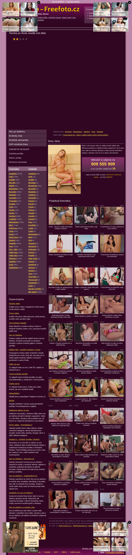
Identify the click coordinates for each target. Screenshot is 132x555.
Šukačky (100, 132)
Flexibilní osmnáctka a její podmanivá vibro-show (86, 255)
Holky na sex (14, 364)
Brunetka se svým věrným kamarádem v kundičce (60, 455)
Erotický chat (15, 136)
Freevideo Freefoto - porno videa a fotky (44, 9)
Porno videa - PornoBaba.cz (20, 425)
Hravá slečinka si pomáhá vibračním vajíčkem (61, 483)
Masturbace (77, 132)
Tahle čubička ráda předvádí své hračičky (86, 455)
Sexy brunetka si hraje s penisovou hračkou (112, 509)
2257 (56, 552)
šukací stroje (67, 18)
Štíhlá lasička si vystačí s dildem (86, 316)
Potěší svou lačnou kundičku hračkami (86, 424)
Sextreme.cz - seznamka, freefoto (23, 522)
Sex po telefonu (58, 2)
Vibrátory (86, 132)
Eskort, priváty (15, 158)
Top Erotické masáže (17, 323)
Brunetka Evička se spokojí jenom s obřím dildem (61, 288)
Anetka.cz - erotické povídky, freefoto (24, 439)
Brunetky (68, 132)
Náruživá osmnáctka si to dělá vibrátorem (86, 344)
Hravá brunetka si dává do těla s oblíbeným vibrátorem (112, 372)
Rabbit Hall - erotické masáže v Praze (24, 350)
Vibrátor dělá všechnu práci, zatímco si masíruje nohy (61, 424)
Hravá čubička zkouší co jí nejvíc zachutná (86, 483)
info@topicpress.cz (80, 526)
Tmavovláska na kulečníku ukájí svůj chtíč (112, 288)
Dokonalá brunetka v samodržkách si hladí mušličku (61, 511)
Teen (93, 132)
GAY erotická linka (18, 144)
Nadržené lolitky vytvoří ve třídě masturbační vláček (112, 455)
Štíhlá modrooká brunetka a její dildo (86, 227)
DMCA (64, 552)
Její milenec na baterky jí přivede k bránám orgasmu (60, 372)
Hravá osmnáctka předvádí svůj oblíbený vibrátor (112, 400)
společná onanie (54, 18)
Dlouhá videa (14, 303)
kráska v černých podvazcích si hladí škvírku (61, 344)
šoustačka (40, 20)
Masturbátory (14, 393)
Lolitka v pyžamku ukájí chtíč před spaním (86, 288)
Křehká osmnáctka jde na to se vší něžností (86, 511)
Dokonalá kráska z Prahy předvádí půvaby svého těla (61, 316)
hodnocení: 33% (21, 39)
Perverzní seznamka (18, 162)
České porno (14, 384)
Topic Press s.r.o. (65, 526)
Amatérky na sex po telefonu (21, 493)
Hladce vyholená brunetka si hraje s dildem (61, 255)
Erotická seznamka (18, 140)
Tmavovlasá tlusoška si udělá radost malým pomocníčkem (85, 135)
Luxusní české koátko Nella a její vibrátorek (86, 400)
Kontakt (47, 552)
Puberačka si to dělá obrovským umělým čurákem (61, 227)
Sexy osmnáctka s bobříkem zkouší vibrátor (112, 483)
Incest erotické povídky (18, 374)
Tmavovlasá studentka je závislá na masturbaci (112, 255)
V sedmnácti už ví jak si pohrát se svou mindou (112, 227)
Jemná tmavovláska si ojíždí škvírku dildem (86, 372)
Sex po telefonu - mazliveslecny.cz (23, 476)
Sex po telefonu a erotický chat (22, 507)
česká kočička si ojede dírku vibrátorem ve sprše (112, 316)
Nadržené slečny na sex (19, 410)
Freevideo (14, 168)
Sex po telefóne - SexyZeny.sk (21, 459)
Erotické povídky (73, 2)
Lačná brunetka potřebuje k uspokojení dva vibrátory (112, 427)
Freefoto (32, 168)
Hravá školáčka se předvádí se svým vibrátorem (61, 400)
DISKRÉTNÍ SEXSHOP (19, 149)
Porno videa (14, 313)
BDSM (11, 401)
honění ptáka (42, 18)
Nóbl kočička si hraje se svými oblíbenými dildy (112, 344)
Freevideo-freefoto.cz (115, 552)
